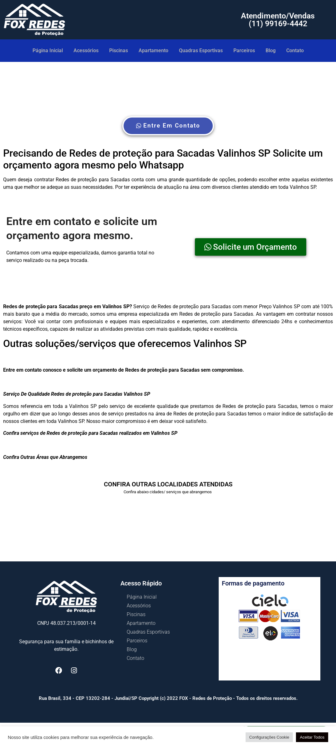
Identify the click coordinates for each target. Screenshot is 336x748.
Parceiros (244, 50)
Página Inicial (48, 50)
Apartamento (153, 50)
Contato (295, 50)
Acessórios (86, 50)
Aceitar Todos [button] (312, 737)
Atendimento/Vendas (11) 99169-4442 (278, 19)
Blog (271, 50)
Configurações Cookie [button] (269, 737)
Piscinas (118, 50)
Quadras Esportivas (201, 50)
